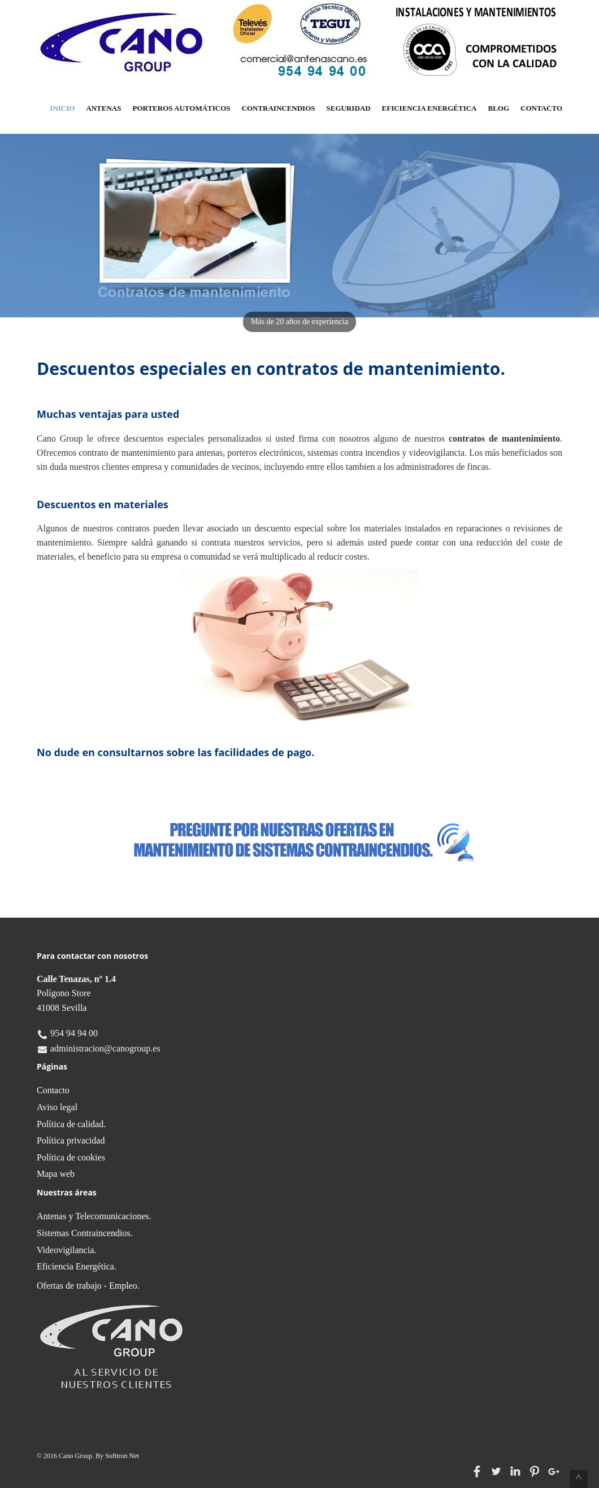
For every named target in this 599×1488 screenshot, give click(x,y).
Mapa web (56, 1174)
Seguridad (349, 108)
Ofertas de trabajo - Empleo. (88, 1285)
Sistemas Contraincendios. (85, 1233)
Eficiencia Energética (429, 108)
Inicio (62, 108)
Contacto (541, 108)
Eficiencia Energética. (76, 1266)
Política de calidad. (71, 1124)
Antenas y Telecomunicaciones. (94, 1216)
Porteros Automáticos (181, 108)
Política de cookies (71, 1157)
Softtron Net (122, 1456)
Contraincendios (278, 108)
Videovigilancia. (66, 1250)
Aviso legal (57, 1107)
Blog (499, 108)
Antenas (103, 108)
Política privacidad (71, 1140)
